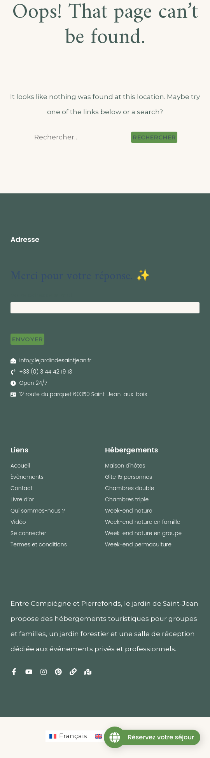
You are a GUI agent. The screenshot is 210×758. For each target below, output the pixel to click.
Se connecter (28, 533)
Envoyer (27, 339)
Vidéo (18, 522)
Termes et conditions (38, 544)
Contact (21, 488)
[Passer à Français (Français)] (68, 736)
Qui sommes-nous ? (37, 511)
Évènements (27, 477)
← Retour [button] (22, 247)
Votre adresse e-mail (42, 295)
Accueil (20, 465)
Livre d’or (22, 499)
